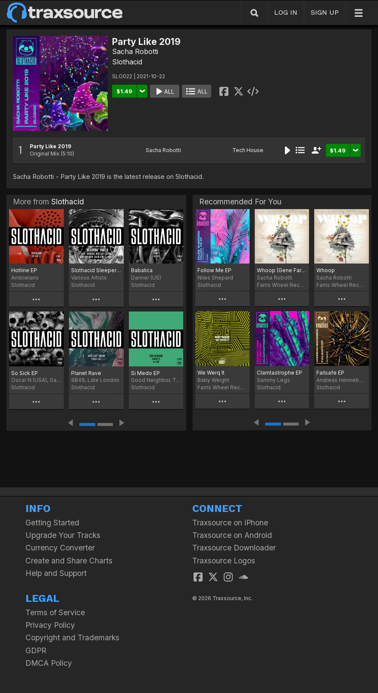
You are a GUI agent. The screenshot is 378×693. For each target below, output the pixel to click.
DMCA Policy (48, 663)
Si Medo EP (145, 373)
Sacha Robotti (135, 51)
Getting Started (52, 522)
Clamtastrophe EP (279, 372)
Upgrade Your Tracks (62, 535)
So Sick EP (24, 373)
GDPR (36, 650)
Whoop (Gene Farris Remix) (282, 270)
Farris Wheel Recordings (282, 285)
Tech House (247, 150)
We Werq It (211, 372)
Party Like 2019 (50, 146)
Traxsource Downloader (234, 547)
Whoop (325, 270)
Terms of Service (55, 612)
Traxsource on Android (232, 535)
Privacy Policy (50, 624)
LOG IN (285, 12)
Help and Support (56, 573)
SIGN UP (325, 12)
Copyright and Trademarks (72, 637)
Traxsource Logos (223, 560)
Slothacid (127, 61)
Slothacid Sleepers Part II (96, 270)
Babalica (142, 270)
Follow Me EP (214, 270)
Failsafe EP (330, 372)
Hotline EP (24, 270)
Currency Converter (60, 547)
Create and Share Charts (68, 560)
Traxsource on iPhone (230, 522)
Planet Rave (86, 373)
